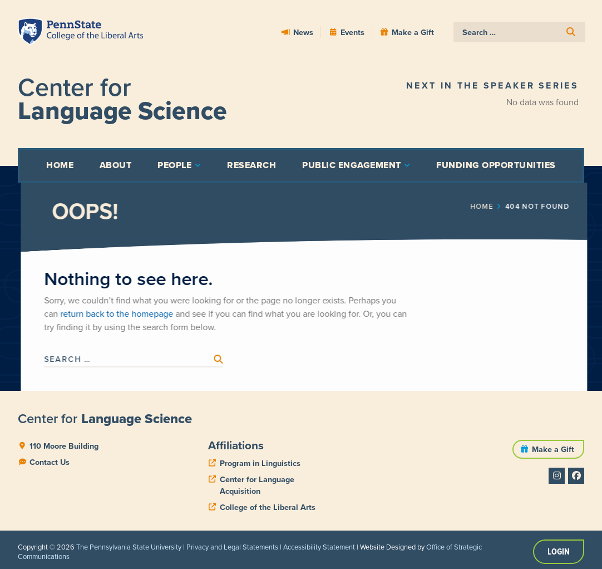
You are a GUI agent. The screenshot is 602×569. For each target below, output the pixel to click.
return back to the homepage (147, 313)
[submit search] (570, 32)
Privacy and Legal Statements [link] (232, 547)
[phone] (254, 463)
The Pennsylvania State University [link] (128, 547)
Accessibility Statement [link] (319, 547)
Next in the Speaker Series (492, 85)
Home (512, 207)
